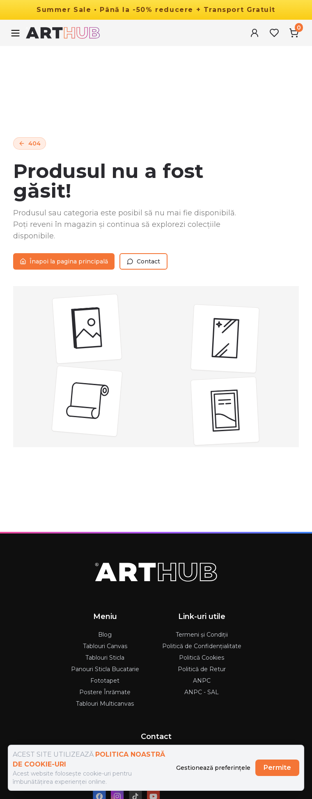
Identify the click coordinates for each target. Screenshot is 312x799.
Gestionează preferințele (213, 767)
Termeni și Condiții (202, 634)
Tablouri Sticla (104, 657)
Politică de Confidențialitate (201, 646)
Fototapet (104, 680)
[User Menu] (254, 32)
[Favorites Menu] (274, 32)
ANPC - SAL (201, 692)
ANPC (202, 680)
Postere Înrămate (105, 692)
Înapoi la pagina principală (64, 261)
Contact (143, 261)
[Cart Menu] (294, 32)
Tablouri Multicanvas (105, 703)
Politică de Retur (202, 669)
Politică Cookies (201, 657)
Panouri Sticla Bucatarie (105, 669)
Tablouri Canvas (105, 646)
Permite (277, 767)
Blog (105, 634)
